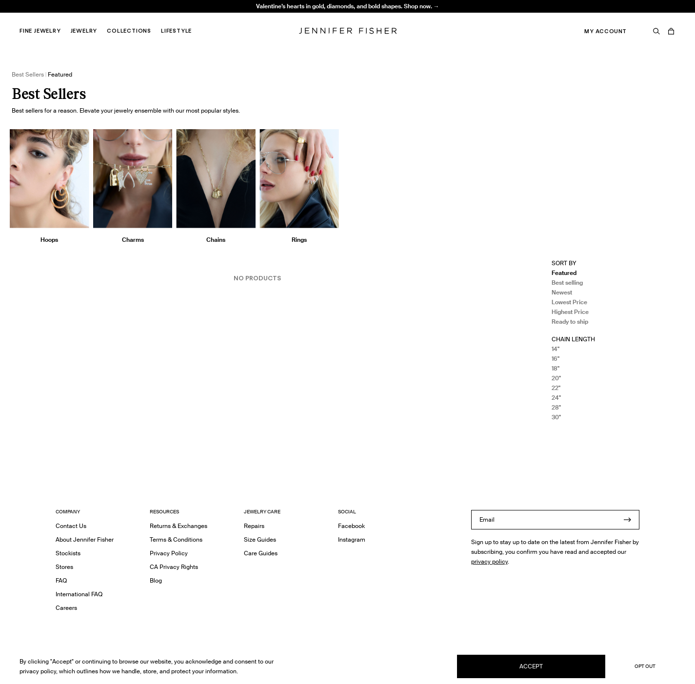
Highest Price (570, 312)
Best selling (567, 282)
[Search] (656, 31)
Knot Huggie (190, 17)
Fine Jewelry (40, 30)
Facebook (351, 526)
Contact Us (71, 526)
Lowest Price (569, 302)
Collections (129, 30)
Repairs (254, 526)
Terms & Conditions (176, 539)
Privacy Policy (169, 553)
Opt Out (645, 666)
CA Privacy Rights (174, 567)
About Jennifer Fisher (85, 539)
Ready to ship (570, 321)
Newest (562, 292)
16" (555, 358)
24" (556, 397)
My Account (605, 31)
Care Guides (261, 553)
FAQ (61, 580)
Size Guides (260, 539)
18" (555, 368)
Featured (564, 273)
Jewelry (84, 30)
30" (556, 417)
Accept (531, 666)
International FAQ (79, 594)
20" (556, 378)
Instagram (351, 539)
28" (556, 407)
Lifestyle (176, 30)
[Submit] (627, 519)
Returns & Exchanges (178, 526)
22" (556, 388)
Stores (64, 567)
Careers (66, 608)
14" (555, 349)
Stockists (68, 553)
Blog (156, 580)
